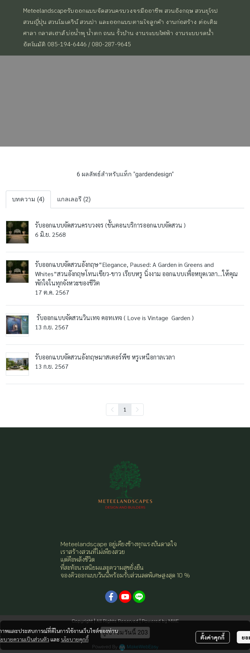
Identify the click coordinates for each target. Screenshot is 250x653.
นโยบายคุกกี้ (75, 639)
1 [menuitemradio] (124, 409)
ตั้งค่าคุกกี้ (212, 637)
